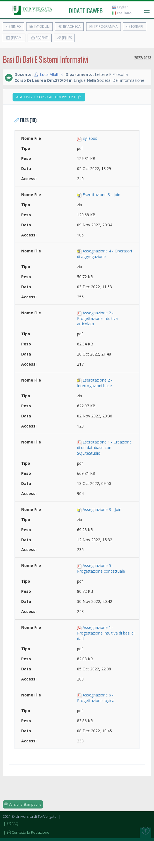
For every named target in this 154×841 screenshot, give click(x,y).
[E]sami (14, 37)
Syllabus (90, 138)
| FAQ (10, 823)
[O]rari (134, 26)
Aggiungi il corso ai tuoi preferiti (48, 97)
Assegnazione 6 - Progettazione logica (95, 697)
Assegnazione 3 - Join (102, 509)
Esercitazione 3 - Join (101, 194)
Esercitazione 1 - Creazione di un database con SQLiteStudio (104, 447)
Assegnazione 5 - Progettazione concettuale (101, 568)
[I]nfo (13, 26)
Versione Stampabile (22, 804)
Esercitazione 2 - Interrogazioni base (94, 382)
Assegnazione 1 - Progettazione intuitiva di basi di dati (105, 633)
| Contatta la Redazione (26, 832)
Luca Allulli (49, 74)
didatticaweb (86, 10)
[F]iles (64, 37)
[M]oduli (39, 26)
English (120, 7)
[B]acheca (69, 26)
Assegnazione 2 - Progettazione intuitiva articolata (97, 318)
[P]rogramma (103, 26)
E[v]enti (40, 37)
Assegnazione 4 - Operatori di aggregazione (104, 253)
